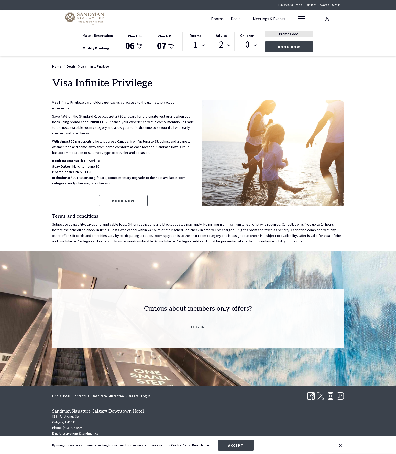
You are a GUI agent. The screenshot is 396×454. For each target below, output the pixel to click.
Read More (200, 445)
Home (57, 66)
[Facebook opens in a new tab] (311, 395)
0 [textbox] (247, 44)
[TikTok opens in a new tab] (340, 395)
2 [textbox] (221, 44)
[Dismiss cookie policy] (340, 445)
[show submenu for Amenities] (291, 18)
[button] (135, 41)
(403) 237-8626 (72, 428)
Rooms (195, 35)
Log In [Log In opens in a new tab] (145, 397)
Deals (71, 66)
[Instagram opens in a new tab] (330, 395)
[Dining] (254, 18)
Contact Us (81, 396)
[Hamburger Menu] (299, 18)
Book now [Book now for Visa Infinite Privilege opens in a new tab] (123, 201)
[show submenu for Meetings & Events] (242, 18)
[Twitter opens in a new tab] (320, 395)
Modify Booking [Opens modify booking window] (96, 48)
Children (247, 35)
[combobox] (195, 45)
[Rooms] (168, 18)
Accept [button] (236, 445)
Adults (221, 35)
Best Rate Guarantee (108, 396)
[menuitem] (61, 396)
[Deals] (186, 18)
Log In (198, 326)
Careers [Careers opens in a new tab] (132, 397)
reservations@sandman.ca (80, 433)
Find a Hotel (61, 396)
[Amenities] (276, 18)
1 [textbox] (195, 44)
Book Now (295, 46)
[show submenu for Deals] (197, 18)
